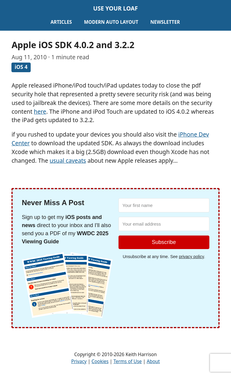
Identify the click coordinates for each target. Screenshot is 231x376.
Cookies (99, 361)
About (153, 361)
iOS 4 (21, 67)
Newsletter (165, 22)
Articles (61, 22)
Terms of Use (127, 361)
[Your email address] (164, 224)
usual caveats (68, 160)
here (40, 111)
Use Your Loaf (115, 8)
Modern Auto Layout (111, 22)
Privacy (79, 361)
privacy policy (191, 256)
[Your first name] (164, 205)
